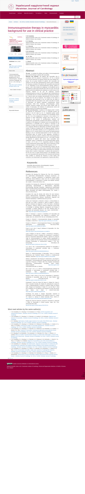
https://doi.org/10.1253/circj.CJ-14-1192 (48, 220)
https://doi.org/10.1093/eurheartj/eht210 (38, 211)
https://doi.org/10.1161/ (53, 265)
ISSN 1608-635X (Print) (68, 27)
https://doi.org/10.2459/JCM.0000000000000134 (37, 251)
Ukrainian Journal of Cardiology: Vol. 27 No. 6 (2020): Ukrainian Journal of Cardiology (31, 331)
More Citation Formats (16, 89)
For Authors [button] (39, 13)
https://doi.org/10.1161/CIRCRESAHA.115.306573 (38, 231)
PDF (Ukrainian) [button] (16, 58)
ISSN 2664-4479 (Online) (69, 29)
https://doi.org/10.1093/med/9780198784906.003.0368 (38, 298)
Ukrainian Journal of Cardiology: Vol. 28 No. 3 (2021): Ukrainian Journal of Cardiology (31, 351)
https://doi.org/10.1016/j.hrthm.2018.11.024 (36, 280)
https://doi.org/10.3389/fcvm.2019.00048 (45, 256)
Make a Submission (69, 39)
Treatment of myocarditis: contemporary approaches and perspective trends (38, 330)
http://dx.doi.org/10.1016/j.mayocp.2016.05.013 (37, 305)
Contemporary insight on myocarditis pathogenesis (32, 325)
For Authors (70, 34)
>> (12, 358)
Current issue (12, 13)
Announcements (53, 13)
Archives (20, 13)
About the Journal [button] (28, 13)
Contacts (61, 13)
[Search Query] (67, 17)
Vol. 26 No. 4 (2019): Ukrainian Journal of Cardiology (32, 21)
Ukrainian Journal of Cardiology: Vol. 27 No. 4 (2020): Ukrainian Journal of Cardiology (37, 342)
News (46, 13)
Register (77, 0)
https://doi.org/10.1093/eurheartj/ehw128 (35, 291)
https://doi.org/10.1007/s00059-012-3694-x (36, 226)
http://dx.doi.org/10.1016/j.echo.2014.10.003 (36, 244)
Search (77, 17)
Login (72, 0)
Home (10, 21)
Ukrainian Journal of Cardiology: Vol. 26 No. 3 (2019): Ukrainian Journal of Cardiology (35, 356)
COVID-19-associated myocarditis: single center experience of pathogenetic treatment (34, 350)
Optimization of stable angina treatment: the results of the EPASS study (35, 321)
